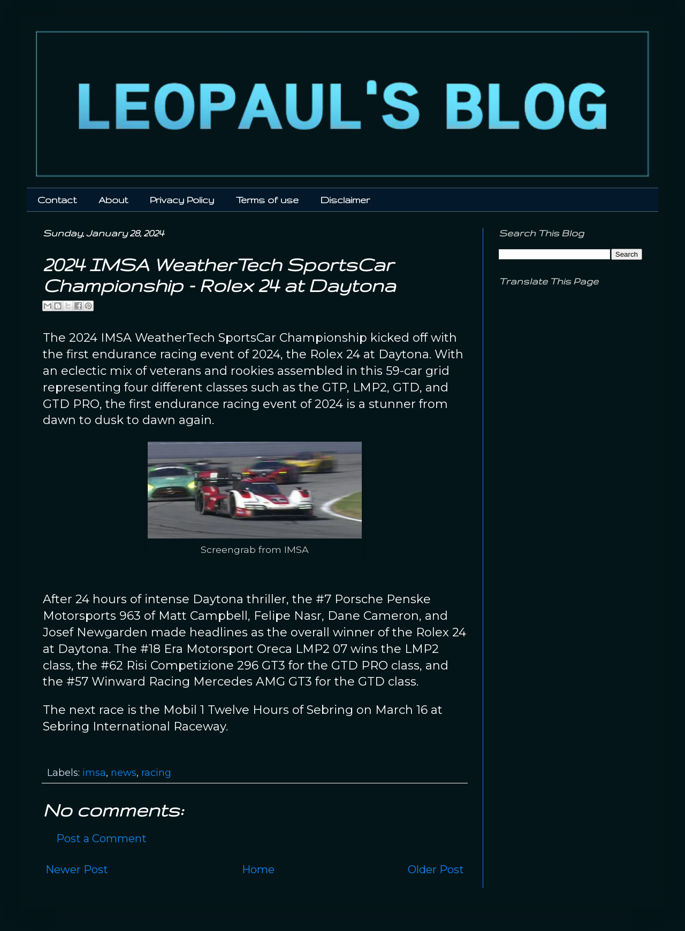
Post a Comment (101, 838)
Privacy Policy (182, 200)
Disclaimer (345, 200)
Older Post (436, 869)
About (113, 200)
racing (156, 773)
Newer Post (76, 869)
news (123, 773)
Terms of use (267, 200)
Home (258, 869)
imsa (94, 773)
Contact (57, 200)
